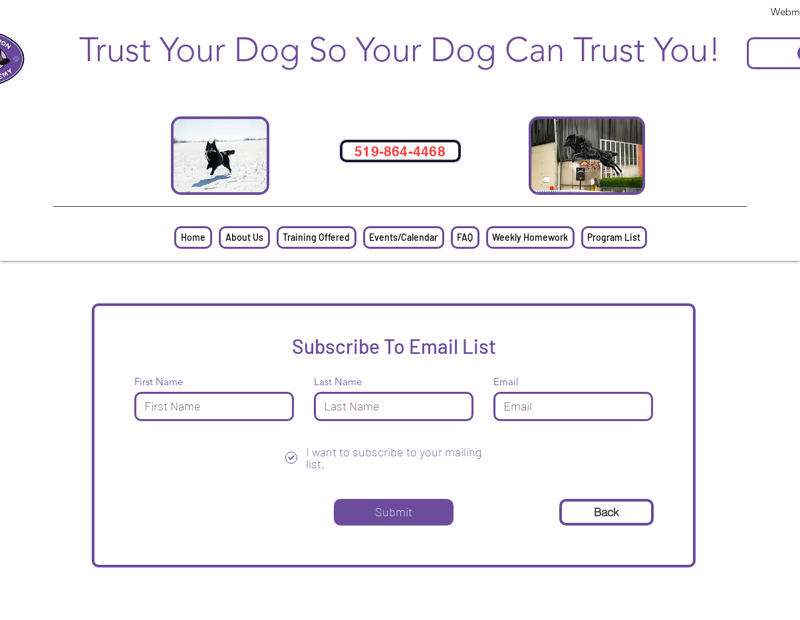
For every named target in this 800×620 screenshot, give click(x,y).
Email (506, 382)
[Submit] (394, 512)
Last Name (338, 382)
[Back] (606, 512)
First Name (158, 382)
